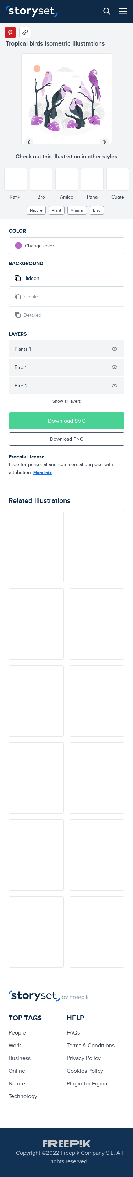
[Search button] (106, 11)
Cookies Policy (85, 1071)
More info (42, 472)
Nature (36, 210)
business (20, 1058)
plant (56, 210)
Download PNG (66, 439)
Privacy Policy (84, 1058)
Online (17, 1071)
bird (97, 210)
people (17, 1033)
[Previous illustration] (28, 142)
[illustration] (36, 546)
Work (15, 1045)
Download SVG (66, 421)
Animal (77, 210)
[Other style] (15, 179)
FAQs (73, 1033)
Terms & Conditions (91, 1045)
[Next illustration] (104, 142)
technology (23, 1096)
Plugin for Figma (87, 1083)
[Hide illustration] (114, 349)
